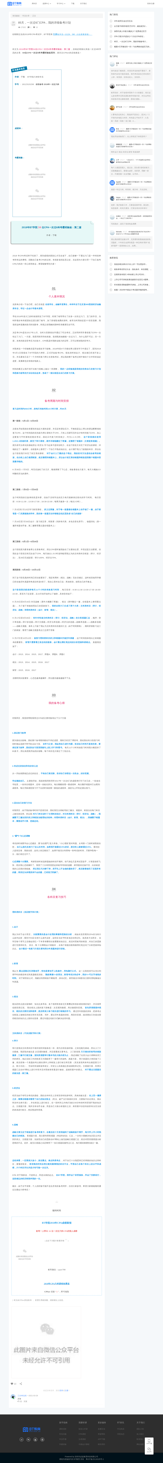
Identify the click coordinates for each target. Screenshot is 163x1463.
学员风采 (120, 1429)
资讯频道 (16, 16)
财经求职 (101, 1444)
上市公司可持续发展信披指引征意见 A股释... (132, 280)
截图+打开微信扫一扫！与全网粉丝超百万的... (132, 47)
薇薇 (118, 63)
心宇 (118, 160)
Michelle (119, 232)
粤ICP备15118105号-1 (95, 1459)
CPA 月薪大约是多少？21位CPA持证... (129, 36)
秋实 (118, 129)
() (20, 1401)
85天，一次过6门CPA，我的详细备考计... (130, 41)
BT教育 (77, 1459)
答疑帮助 (101, 1434)
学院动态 (120, 1434)
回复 (25, 1401)
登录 (61, 1390)
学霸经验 (62, 1444)
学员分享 (25, 16)
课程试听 (62, 1429)
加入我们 (140, 1434)
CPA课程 (82, 1434)
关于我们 (83, 3)
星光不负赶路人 (121, 85)
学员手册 (62, 1439)
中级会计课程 (84, 1444)
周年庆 (34, 3)
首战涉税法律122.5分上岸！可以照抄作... (130, 264)
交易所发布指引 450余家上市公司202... (129, 274)
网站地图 (140, 1444)
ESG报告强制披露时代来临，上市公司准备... (132, 285)
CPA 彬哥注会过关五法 (123, 21)
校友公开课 (83, 1429)
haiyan (118, 197)
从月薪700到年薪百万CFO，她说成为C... (130, 26)
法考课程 (82, 1439)
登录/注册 (150, 3)
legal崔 (118, 182)
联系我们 (140, 1439)
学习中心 (61, 3)
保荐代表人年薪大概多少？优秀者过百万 (130, 31)
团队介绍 (140, 1429)
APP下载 (101, 1439)
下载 (72, 3)
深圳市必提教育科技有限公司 (86, 1457)
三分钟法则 (22, 1396)
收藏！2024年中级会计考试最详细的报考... (131, 290)
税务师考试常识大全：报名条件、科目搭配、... (133, 269)
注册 (66, 1390)
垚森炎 (118, 216)
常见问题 (62, 1434)
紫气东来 (119, 107)
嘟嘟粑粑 (119, 144)
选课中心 (47, 3)
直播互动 (101, 1429)
